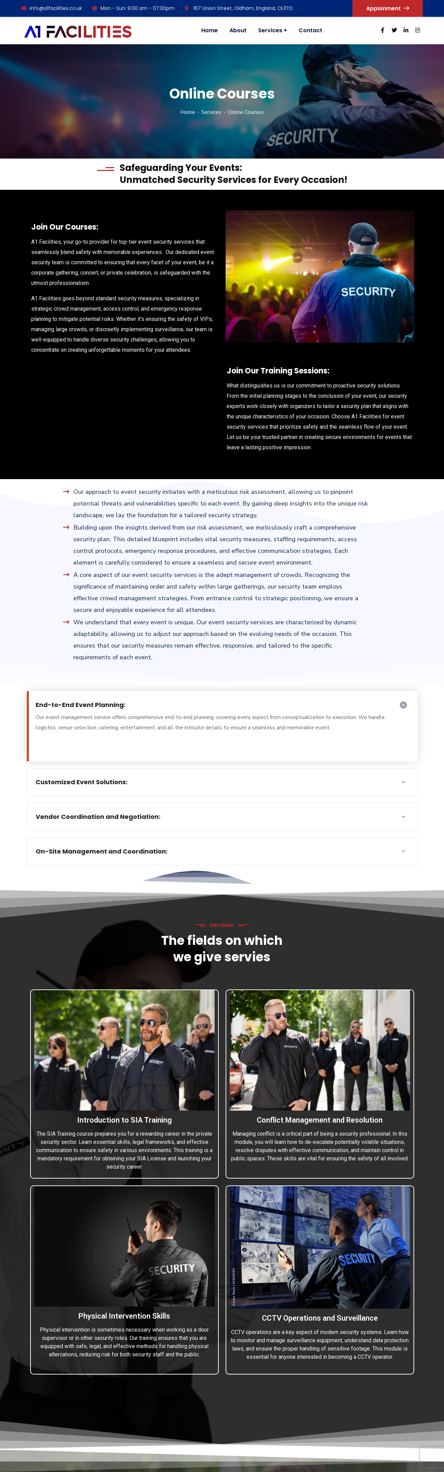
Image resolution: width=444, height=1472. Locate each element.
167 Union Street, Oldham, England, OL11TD (239, 8)
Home (187, 112)
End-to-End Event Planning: (80, 704)
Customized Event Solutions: (82, 782)
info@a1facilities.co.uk (52, 8)
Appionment (387, 8)
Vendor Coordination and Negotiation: (98, 816)
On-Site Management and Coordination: (102, 851)
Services (211, 112)
